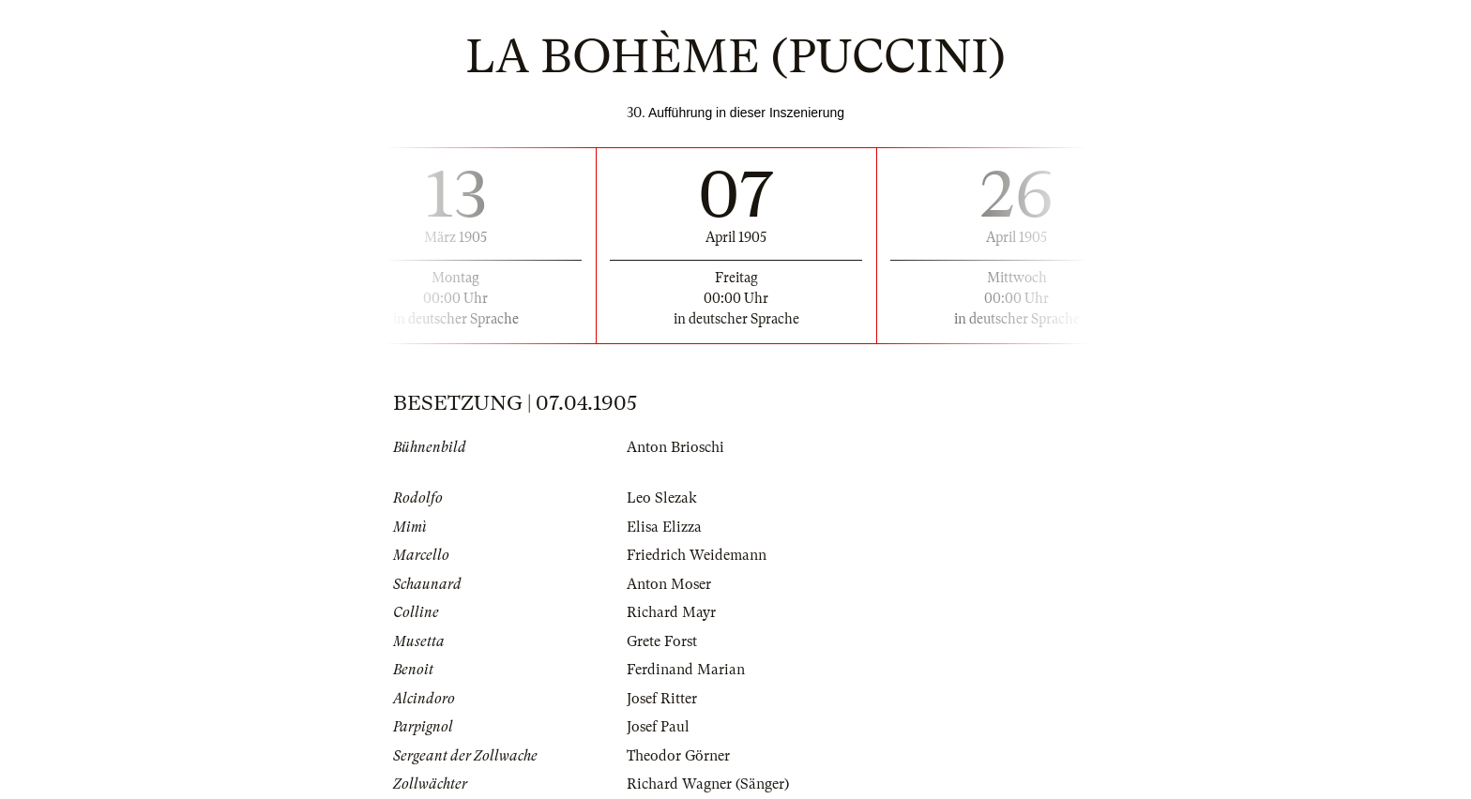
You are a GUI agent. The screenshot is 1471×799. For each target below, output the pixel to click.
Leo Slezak (662, 498)
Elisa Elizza (664, 527)
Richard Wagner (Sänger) (708, 784)
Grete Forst (662, 641)
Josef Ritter (662, 698)
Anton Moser (669, 584)
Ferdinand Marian (686, 669)
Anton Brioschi (675, 447)
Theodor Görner (678, 755)
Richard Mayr (671, 612)
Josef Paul (658, 726)
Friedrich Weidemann (696, 555)
